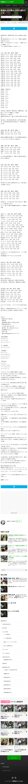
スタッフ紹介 (5, 653)
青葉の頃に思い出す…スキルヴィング (16, 586)
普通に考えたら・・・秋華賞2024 (20, 732)
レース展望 (6, 638)
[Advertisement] (13, 501)
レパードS (6, 747)
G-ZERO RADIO (5, 624)
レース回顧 (6, 634)
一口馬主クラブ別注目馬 (9, 669)
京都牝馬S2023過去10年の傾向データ (17, 535)
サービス (21, 5)
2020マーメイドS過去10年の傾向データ (17, 545)
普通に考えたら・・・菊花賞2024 (20, 716)
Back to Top (14, 757)
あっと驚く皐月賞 (12, 603)
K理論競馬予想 (7, 659)
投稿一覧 (18, 521)
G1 (2, 714)
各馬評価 (6, 677)
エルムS (19, 747)
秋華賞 (25, 729)
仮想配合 (6, 673)
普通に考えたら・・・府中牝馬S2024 (7, 733)
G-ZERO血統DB (5, 766)
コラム (2, 5)
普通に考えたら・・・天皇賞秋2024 (7, 717)
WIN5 (26, 5)
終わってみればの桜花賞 (13, 611)
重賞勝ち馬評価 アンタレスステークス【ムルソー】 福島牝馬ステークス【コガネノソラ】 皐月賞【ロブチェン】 (17, 596)
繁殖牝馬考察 (7, 688)
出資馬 (3, 663)
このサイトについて (6, 770)
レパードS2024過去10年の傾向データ (7, 750)
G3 (2, 747)
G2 (2, 731)
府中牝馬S (6, 731)
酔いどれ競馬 (7, 645)
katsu (6, 479)
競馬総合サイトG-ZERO (18, 781)
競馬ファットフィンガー (9, 642)
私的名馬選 (6, 681)
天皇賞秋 (5, 714)
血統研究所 (8, 5)
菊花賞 (25, 713)
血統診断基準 (7, 692)
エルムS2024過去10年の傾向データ (20, 750)
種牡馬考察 (6, 685)
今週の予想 (15, 5)
